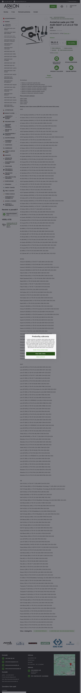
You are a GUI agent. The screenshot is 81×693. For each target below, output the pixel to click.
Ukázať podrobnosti (40, 356)
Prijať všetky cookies (40, 353)
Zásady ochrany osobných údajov (40, 349)
